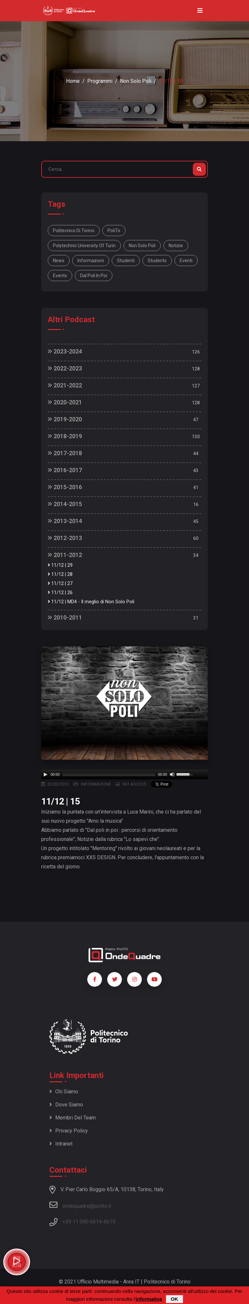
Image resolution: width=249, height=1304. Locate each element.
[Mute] (172, 774)
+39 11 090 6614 (82, 1222)
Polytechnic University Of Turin (84, 245)
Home (73, 81)
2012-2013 (65, 537)
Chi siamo (63, 1091)
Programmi (99, 81)
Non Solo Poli (135, 81)
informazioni (90, 260)
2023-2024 (65, 351)
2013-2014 (65, 520)
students (157, 260)
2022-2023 (65, 368)
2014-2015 (65, 504)
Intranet (61, 1144)
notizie (176, 245)
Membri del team (72, 1118)
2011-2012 (65, 554)
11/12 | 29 (60, 565)
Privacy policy (68, 1131)
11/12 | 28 (60, 574)
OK (174, 1299)
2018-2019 (65, 436)
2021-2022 (65, 385)
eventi (186, 260)
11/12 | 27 (60, 583)
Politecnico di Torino (73, 230)
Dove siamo (66, 1105)
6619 (109, 1222)
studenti (126, 260)
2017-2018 (65, 453)
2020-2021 (65, 402)
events (60, 275)
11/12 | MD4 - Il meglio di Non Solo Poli (91, 602)
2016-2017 (65, 470)
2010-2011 (65, 617)
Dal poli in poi (93, 275)
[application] (124, 774)
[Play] (45, 774)
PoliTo (114, 230)
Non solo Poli (142, 245)
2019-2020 (65, 419)
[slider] (109, 774)
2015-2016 (65, 487)
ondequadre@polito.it (80, 1205)
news (58, 260)
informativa (149, 1299)
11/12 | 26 (60, 592)
